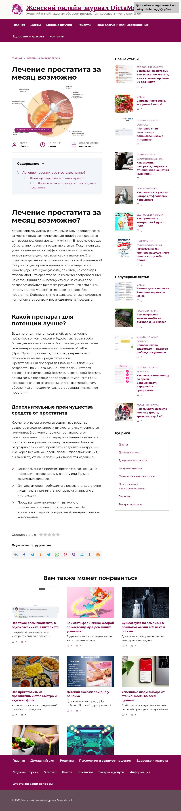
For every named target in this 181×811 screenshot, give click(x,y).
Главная (19, 25)
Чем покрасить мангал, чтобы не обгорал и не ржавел (152, 317)
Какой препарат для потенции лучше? (57, 178)
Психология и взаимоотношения (123, 25)
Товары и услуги (130, 502)
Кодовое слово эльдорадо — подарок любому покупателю (152, 347)
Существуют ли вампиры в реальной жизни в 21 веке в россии (143, 627)
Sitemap (50, 771)
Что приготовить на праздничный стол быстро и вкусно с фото (34, 696)
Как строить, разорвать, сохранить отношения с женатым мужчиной (153, 168)
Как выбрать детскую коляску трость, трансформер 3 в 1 (152, 410)
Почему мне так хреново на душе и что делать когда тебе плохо (153, 253)
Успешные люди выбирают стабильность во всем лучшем (143, 696)
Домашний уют (129, 450)
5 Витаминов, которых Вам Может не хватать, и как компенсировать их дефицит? (153, 76)
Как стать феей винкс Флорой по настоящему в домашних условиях (90, 627)
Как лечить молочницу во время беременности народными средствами (153, 381)
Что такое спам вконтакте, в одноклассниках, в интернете (150, 134)
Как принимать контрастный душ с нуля (150, 221)
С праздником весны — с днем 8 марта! (152, 102)
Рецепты (84, 25)
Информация (140, 771)
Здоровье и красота (28, 36)
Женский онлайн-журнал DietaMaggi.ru (90, 8)
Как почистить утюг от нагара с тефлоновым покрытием (153, 195)
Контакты (57, 36)
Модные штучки (59, 25)
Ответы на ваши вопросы (33, 129)
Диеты (35, 25)
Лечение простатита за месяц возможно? (53, 172)
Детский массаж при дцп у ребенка (88, 693)
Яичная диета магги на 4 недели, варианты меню (153, 291)
